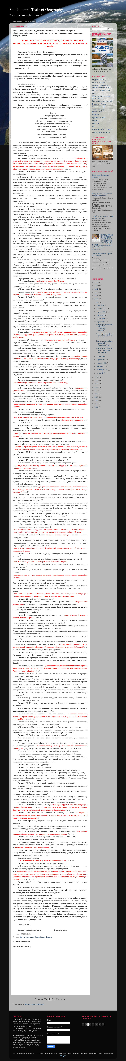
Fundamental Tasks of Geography (36, 10)
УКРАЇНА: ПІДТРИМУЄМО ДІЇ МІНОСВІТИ (102, 217)
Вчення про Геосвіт (99, 104)
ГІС (93, 126)
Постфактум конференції (101, 132)
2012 (96, 289)
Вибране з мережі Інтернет (101, 90)
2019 (96, 384)
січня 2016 (101, 305)
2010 (96, 282)
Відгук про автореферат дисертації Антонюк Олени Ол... (104, 336)
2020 (96, 387)
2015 (96, 299)
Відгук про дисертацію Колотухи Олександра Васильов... (104, 328)
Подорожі (95, 120)
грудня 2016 (101, 373)
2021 (96, 390)
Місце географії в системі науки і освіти (101, 97)
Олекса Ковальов (46, 937)
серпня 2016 (101, 360)
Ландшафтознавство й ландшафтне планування (101, 86)
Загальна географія (30, 21)
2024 (96, 400)
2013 (96, 292)
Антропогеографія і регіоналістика (99, 111)
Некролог (95, 115)
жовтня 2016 (101, 366)
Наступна (60, 999)
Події (94, 93)
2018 (96, 380)
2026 (96, 407)
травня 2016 (101, 318)
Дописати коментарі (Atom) (34, 1004)
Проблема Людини (98, 118)
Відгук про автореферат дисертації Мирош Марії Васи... (104, 350)
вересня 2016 (101, 363)
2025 (96, 404)
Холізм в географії (98, 107)
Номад (37, 937)
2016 (96, 302)
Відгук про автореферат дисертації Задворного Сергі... (104, 343)
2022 (96, 394)
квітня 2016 (101, 315)
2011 (96, 286)
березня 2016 (101, 312)
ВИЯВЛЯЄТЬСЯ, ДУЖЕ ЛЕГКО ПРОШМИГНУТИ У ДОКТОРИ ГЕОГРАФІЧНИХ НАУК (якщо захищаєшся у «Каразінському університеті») (102, 242)
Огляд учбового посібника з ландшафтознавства (102, 195)
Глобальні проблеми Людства (102, 129)
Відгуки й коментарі (27, 937)
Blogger (62, 1056)
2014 (96, 296)
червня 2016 (101, 322)
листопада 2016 (102, 370)
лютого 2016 (101, 308)
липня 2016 (101, 356)
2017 (96, 377)
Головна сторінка (17, 21)
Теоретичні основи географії (102, 101)
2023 (96, 397)
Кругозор (95, 123)
